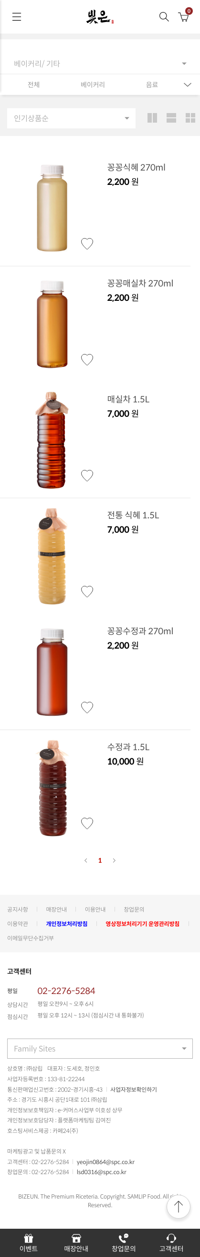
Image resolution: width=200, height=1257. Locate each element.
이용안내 (95, 909)
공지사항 (17, 909)
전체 (34, 85)
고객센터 (171, 1243)
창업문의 (134, 909)
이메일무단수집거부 (30, 938)
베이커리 (93, 85)
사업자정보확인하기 (133, 1089)
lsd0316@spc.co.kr (101, 1171)
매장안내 (56, 909)
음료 (152, 85)
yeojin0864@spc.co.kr (106, 1161)
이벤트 (29, 1243)
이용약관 (17, 923)
